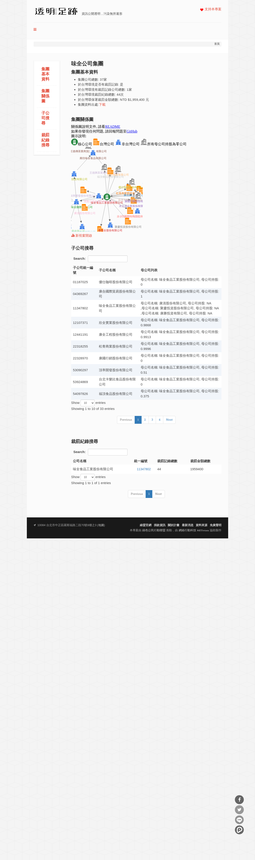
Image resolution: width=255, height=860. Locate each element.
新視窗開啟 (81, 236)
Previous (126, 420)
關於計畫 (173, 525)
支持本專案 (213, 9)
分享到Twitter (239, 809)
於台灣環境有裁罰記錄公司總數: (102, 89)
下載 (102, 105)
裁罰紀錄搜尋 (45, 140)
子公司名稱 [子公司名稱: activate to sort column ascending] (107, 270)
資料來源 (201, 525)
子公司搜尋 (45, 118)
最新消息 (187, 525)
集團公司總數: (88, 79)
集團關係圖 (45, 96)
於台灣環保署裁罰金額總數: (98, 99)
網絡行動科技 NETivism (194, 530)
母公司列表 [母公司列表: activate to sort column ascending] (149, 270)
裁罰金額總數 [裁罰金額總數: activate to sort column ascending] (200, 461)
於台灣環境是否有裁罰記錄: (98, 84)
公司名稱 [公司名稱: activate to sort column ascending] (79, 461)
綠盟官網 (145, 525)
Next (169, 420)
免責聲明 (215, 525)
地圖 (101, 525)
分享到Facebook (239, 799)
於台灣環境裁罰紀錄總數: (97, 94)
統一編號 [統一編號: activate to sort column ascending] (140, 461)
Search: (100, 258)
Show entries (88, 403)
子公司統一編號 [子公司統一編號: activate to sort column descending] (83, 270)
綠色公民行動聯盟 (154, 530)
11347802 (144, 469)
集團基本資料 (45, 74)
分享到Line (239, 819)
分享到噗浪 (239, 829)
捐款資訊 (160, 525)
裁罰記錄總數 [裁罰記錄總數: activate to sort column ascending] (167, 461)
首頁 (217, 44)
